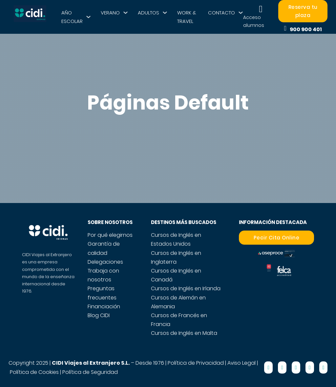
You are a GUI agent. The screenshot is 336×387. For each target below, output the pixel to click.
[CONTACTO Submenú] (240, 12)
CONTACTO (221, 12)
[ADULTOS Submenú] (164, 12)
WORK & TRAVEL (186, 17)
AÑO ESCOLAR (72, 17)
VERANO (110, 12)
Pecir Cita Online (277, 237)
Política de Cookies (34, 372)
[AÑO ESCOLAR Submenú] (88, 16)
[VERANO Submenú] (125, 12)
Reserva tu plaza (303, 11)
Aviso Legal (241, 363)
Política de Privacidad (196, 363)
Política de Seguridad (90, 372)
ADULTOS (148, 12)
